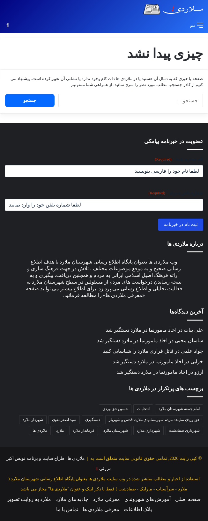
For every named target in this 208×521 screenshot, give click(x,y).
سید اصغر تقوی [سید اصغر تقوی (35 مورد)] (64, 419)
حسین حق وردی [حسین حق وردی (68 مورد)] (115, 409)
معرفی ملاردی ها (101, 509)
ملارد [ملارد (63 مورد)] (60, 430)
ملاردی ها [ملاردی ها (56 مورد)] (40, 430)
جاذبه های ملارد (72, 499)
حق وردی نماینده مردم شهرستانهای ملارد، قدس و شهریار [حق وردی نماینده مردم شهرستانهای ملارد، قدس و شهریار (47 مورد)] (154, 419)
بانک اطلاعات (138, 509)
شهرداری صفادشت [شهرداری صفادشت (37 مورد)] (184, 430)
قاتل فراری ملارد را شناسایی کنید (138, 351)
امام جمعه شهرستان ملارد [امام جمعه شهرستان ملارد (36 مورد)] (179, 409)
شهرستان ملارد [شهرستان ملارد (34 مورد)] (115, 430)
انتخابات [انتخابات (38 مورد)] (143, 409)
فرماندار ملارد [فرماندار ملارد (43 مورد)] (83, 430)
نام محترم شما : (179, 159)
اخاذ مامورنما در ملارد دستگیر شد (141, 330)
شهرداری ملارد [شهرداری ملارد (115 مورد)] (148, 430)
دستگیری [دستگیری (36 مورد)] (92, 419)
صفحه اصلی (188, 499)
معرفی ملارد (106, 499)
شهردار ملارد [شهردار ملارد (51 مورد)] (33, 419)
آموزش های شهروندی (147, 499)
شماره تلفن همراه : (176, 193)
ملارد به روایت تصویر (29, 499)
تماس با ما (67, 509)
